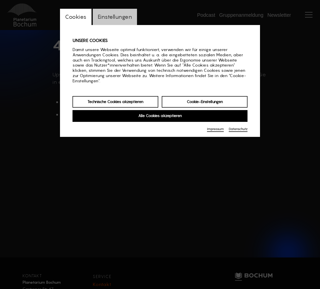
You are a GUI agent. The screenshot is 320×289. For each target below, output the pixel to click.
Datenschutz (238, 129)
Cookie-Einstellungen (205, 101)
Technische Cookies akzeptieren (115, 101)
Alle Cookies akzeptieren (160, 115)
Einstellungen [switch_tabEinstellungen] (115, 16)
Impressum (215, 129)
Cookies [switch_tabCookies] (75, 16)
